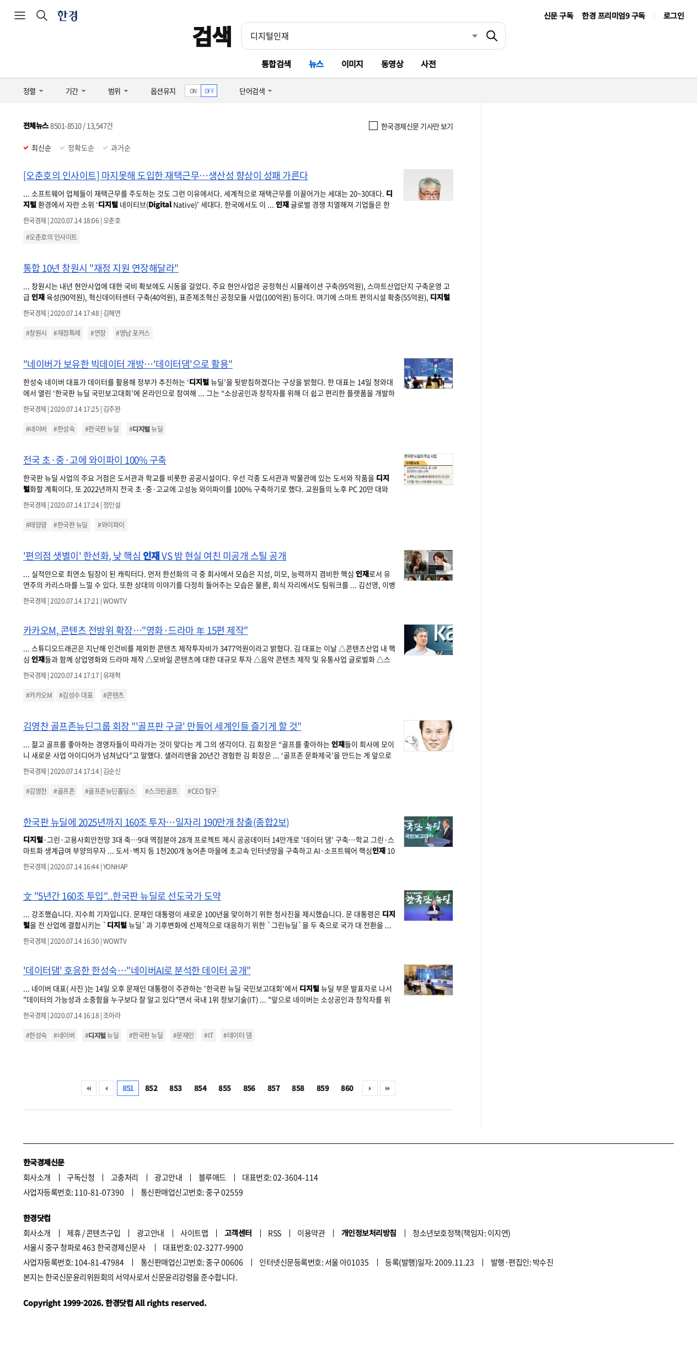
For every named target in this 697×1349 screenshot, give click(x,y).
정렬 (29, 90)
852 (151, 1088)
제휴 (74, 1232)
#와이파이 (111, 525)
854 (200, 1088)
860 (347, 1088)
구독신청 (80, 1177)
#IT (208, 1035)
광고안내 (168, 1177)
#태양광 (36, 525)
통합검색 (276, 63)
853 (175, 1088)
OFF (209, 91)
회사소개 (37, 1177)
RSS (274, 1232)
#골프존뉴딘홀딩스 (110, 791)
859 (323, 1088)
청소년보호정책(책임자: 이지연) (461, 1232)
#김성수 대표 (76, 695)
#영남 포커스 (132, 333)
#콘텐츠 (113, 695)
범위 (114, 90)
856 (249, 1088)
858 (298, 1088)
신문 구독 (558, 15)
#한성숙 (63, 429)
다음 (370, 1088)
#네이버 (36, 429)
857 (273, 1088)
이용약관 (311, 1232)
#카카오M (39, 695)
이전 (106, 1088)
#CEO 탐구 (201, 791)
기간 (72, 90)
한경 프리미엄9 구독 (613, 15)
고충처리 (124, 1177)
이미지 (352, 63)
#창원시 (36, 333)
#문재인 (183, 1035)
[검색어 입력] (360, 36)
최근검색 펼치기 (466, 36)
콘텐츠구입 (103, 1232)
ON (193, 91)
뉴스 (316, 63)
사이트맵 (194, 1232)
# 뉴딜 (146, 429)
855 (224, 1088)
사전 (428, 63)
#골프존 (63, 791)
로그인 (673, 15)
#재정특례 (66, 333)
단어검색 (252, 90)
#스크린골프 (161, 791)
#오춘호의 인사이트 (51, 237)
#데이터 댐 (237, 1035)
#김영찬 (36, 791)
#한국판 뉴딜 (102, 429)
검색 (212, 36)
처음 (88, 1088)
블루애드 (212, 1177)
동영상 (392, 63)
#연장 (97, 333)
